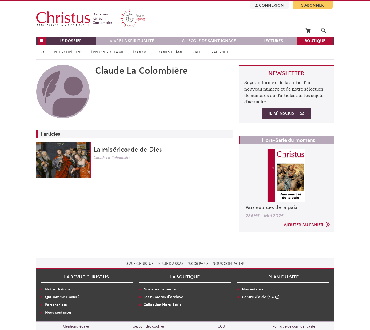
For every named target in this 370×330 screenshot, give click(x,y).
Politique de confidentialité (294, 326)
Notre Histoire (58, 289)
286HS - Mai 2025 (265, 216)
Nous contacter (229, 264)
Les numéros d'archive (164, 297)
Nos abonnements (160, 289)
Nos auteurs (252, 289)
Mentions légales (76, 326)
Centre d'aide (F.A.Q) (260, 297)
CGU (221, 326)
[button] (42, 41)
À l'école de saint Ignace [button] (209, 40)
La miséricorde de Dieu (128, 150)
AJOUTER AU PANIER (307, 224)
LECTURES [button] (273, 40)
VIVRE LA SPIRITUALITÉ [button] (132, 40)
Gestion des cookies (149, 326)
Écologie (141, 52)
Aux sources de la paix (271, 208)
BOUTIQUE (315, 40)
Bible (196, 52)
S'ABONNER (312, 5)
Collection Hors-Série (163, 304)
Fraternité (219, 52)
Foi (42, 52)
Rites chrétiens (68, 52)
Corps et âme (171, 52)
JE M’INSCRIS (286, 113)
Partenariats (56, 304)
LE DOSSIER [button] (70, 40)
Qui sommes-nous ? (62, 297)
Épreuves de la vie (107, 52)
